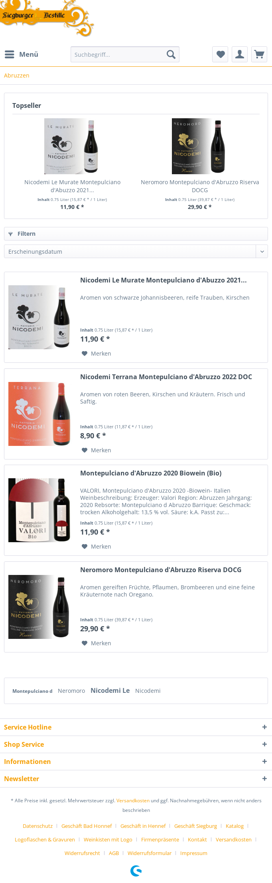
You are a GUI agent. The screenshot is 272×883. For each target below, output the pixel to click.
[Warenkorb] (259, 54)
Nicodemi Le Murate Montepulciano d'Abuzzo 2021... (72, 186)
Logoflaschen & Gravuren (45, 839)
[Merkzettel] (220, 54)
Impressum (193, 853)
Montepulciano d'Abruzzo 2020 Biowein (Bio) (150, 473)
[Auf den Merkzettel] (96, 353)
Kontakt (197, 839)
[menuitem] (21, 54)
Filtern (21, 233)
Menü (21, 53)
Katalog (235, 825)
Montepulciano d (33, 691)
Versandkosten (133, 800)
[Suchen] (171, 54)
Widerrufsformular (149, 853)
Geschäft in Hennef (143, 825)
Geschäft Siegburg (195, 825)
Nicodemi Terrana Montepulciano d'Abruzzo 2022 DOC (166, 377)
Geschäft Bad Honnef (86, 825)
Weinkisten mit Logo (108, 839)
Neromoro (72, 690)
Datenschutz (38, 825)
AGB (114, 853)
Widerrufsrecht (82, 853)
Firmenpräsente (160, 839)
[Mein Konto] (240, 54)
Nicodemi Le (111, 690)
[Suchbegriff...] (125, 54)
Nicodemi (148, 690)
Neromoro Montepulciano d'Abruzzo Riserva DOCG (200, 186)
